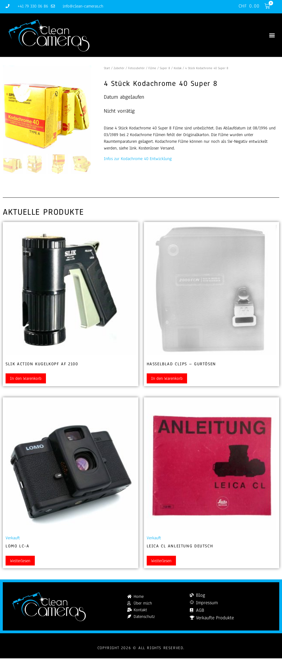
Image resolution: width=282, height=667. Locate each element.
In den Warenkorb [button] (25, 378)
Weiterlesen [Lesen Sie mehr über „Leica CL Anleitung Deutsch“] (161, 561)
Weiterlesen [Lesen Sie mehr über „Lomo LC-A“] (20, 561)
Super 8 (165, 68)
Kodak (178, 68)
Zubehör (119, 68)
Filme (152, 68)
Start (107, 68)
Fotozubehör (136, 68)
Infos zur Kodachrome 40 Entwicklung (138, 159)
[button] (271, 35)
